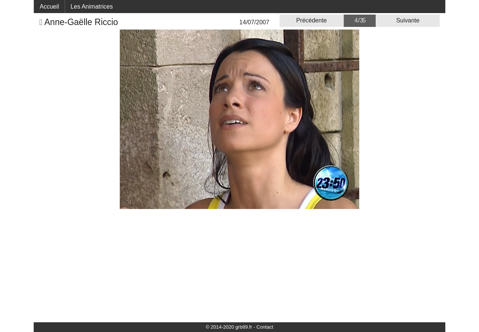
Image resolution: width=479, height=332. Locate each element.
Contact (264, 327)
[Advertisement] (239, 265)
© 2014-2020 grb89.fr (229, 327)
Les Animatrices (92, 6)
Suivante (407, 20)
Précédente (311, 20)
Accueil (49, 6)
